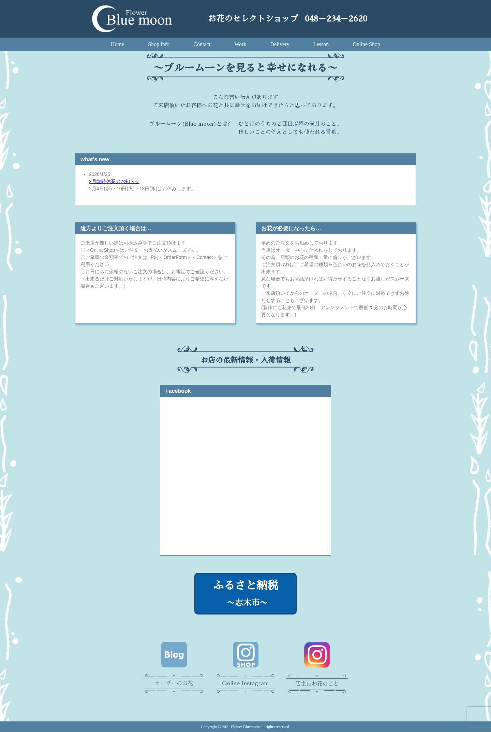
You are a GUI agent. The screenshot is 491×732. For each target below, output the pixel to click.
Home (117, 44)
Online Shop (366, 44)
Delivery (279, 44)
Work (240, 44)
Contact (201, 44)
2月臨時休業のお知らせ (114, 181)
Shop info (158, 44)
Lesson (321, 44)
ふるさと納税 (245, 594)
